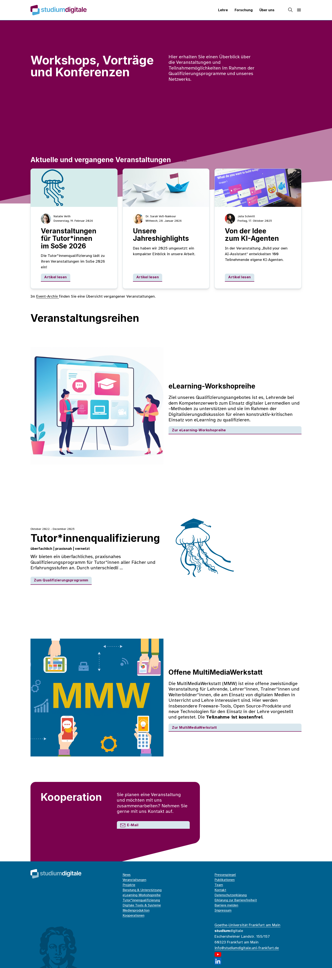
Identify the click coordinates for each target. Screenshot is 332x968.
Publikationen (224, 880)
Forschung (244, 10)
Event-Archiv (47, 297)
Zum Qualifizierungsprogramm (61, 580)
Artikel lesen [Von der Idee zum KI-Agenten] (239, 277)
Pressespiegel (225, 875)
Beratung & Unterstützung (142, 890)
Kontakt (220, 890)
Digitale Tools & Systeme (142, 905)
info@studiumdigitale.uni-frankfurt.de (246, 948)
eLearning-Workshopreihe (142, 895)
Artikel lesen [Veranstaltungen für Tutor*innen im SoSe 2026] (55, 277)
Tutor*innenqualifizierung (141, 900)
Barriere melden (226, 905)
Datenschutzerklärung (230, 895)
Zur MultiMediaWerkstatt (194, 727)
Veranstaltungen (134, 880)
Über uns (266, 10)
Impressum (222, 910)
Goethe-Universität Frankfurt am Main (247, 925)
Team (218, 885)
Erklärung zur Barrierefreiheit (235, 900)
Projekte (129, 885)
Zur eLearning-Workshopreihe (199, 430)
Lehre (223, 10)
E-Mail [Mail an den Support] (129, 825)
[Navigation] (299, 10)
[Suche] (290, 10)
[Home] (58, 10)
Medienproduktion (136, 910)
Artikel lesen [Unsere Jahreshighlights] (147, 277)
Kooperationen (133, 915)
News (127, 875)
